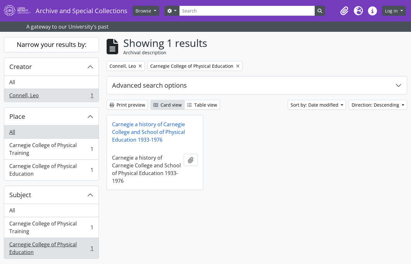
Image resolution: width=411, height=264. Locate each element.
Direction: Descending (376, 105)
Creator (20, 66)
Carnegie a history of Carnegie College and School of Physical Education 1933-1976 (148, 132)
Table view (202, 105)
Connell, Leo (51, 97)
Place (17, 116)
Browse (144, 11)
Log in (392, 11)
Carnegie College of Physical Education (51, 170)
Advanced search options (149, 85)
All (12, 82)
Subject (20, 194)
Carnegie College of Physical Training (51, 149)
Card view (167, 105)
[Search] (247, 11)
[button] (344, 11)
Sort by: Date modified (315, 105)
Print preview (127, 105)
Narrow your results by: (51, 44)
